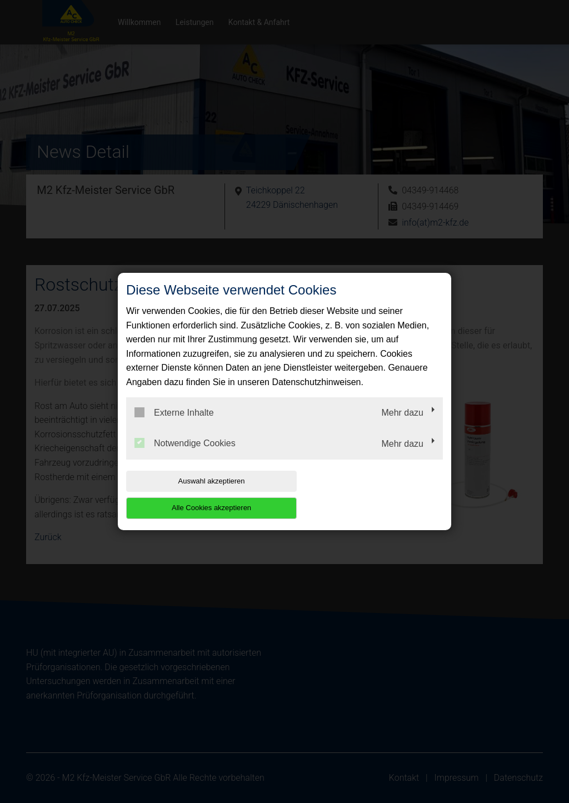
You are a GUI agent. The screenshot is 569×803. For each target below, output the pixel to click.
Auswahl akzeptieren (197, 494)
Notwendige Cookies (185, 457)
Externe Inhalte (174, 426)
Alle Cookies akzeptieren (371, 494)
